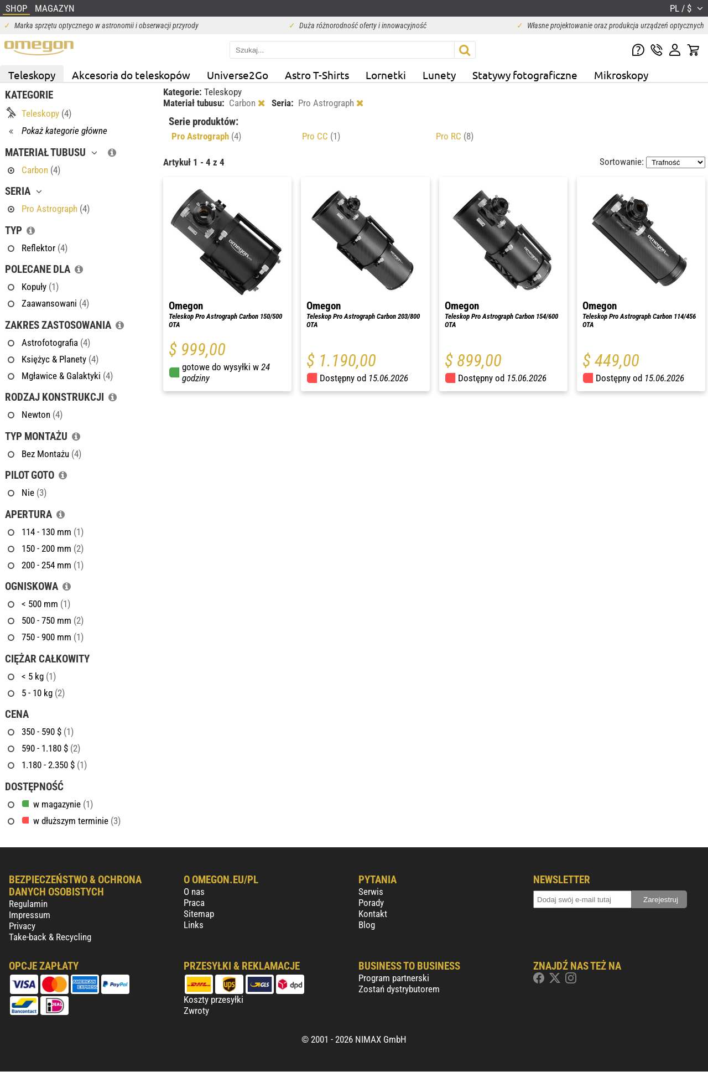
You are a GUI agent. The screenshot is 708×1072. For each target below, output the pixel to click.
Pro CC (321, 136)
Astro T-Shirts (317, 74)
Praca (194, 902)
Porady (371, 902)
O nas (194, 891)
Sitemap (199, 913)
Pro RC (454, 136)
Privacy (22, 925)
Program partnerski (393, 977)
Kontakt (372, 913)
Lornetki (386, 74)
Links (194, 924)
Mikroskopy (621, 74)
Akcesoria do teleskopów (131, 74)
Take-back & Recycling (50, 936)
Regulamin (28, 903)
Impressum (29, 914)
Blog (366, 924)
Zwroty (196, 1010)
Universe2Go (237, 74)
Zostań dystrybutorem (399, 989)
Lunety (439, 74)
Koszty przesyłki (213, 999)
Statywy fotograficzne (524, 74)
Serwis (370, 891)
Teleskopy (31, 74)
